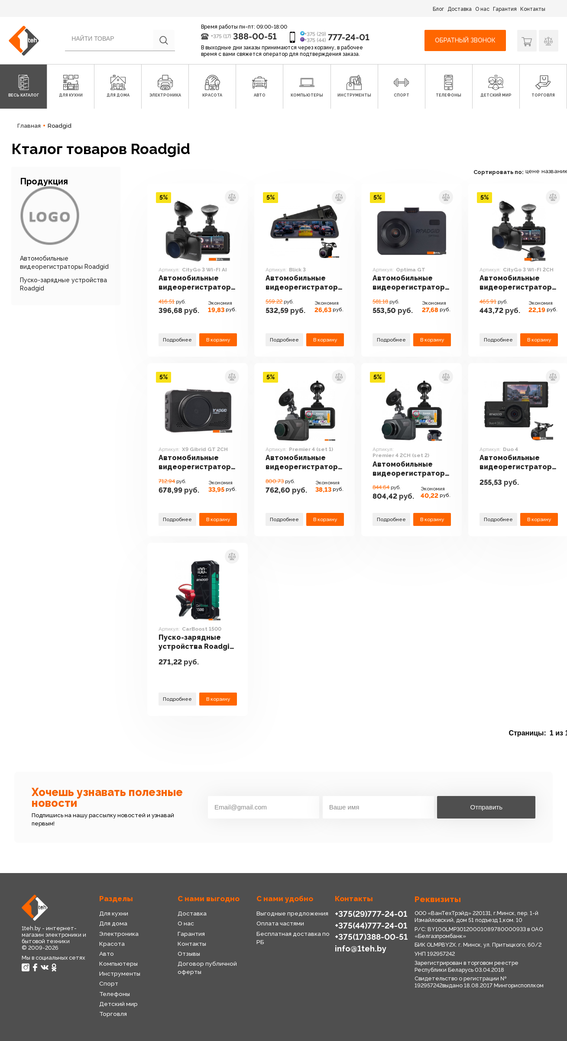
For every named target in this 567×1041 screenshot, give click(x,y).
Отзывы (189, 953)
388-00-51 (255, 36)
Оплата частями (280, 923)
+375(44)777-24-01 (371, 925)
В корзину (218, 340)
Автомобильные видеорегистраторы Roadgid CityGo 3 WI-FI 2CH (518, 283)
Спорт (108, 983)
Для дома (113, 923)
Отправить (486, 807)
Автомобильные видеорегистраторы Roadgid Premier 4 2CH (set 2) (411, 469)
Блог (438, 9)
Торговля (113, 1013)
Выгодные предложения (292, 913)
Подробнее (177, 340)
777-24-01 (348, 37)
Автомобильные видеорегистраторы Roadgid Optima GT (411, 283)
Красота (112, 943)
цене (532, 171)
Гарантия (505, 9)
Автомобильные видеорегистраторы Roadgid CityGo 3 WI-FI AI (198, 283)
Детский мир (118, 1003)
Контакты (532, 9)
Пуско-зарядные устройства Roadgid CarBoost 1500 (196, 642)
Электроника (119, 933)
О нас (482, 9)
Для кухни (113, 913)
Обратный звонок (465, 40)
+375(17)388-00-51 (371, 936)
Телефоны (114, 993)
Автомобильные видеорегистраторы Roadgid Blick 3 (304, 283)
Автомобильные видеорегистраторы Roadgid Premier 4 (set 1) (304, 463)
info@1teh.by (360, 948)
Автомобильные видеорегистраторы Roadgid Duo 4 (518, 463)
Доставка (459, 9)
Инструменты (119, 973)
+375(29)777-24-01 (371, 914)
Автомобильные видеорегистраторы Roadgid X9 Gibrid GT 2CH (198, 463)
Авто (106, 953)
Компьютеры (118, 963)
